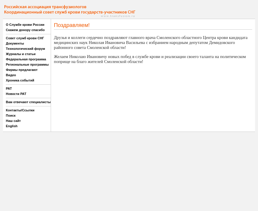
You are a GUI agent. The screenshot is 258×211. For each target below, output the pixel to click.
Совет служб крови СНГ (25, 38)
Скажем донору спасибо (25, 30)
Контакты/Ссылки (20, 110)
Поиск (11, 115)
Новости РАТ (16, 94)
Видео (11, 75)
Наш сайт (13, 120)
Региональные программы (27, 64)
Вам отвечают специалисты (28, 102)
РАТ (9, 88)
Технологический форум (25, 48)
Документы (15, 43)
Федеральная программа (26, 59)
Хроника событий (20, 80)
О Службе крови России (25, 24)
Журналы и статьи (20, 54)
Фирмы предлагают (22, 70)
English (12, 126)
